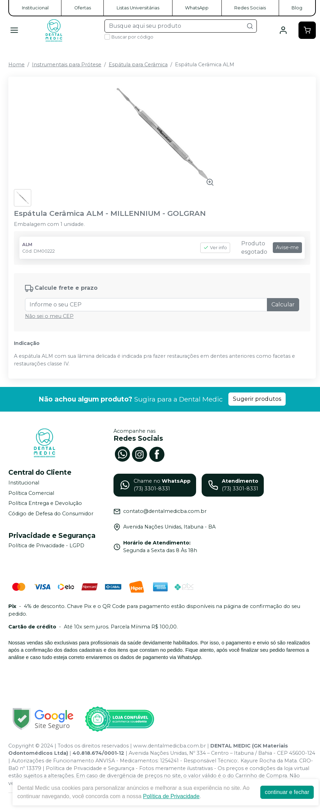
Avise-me (287, 247)
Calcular (283, 304)
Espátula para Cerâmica (138, 64)
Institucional (35, 7)
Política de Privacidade (171, 796)
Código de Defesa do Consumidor (50, 513)
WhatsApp (197, 7)
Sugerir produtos (257, 399)
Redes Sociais (250, 7)
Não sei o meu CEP (49, 316)
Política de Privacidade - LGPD (46, 546)
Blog (297, 7)
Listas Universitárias (138, 7)
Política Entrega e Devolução (45, 503)
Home (16, 64)
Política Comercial (31, 493)
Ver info (215, 247)
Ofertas (82, 7)
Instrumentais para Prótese (66, 64)
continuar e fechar (287, 792)
